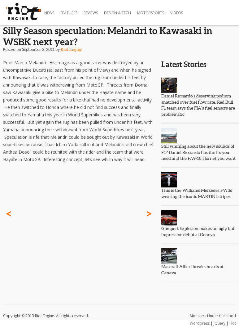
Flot (232, 323)
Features (68, 13)
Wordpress (200, 323)
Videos (176, 13)
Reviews (91, 13)
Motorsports (150, 13)
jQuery (219, 323)
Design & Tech (117, 13)
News (49, 13)
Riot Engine (71, 49)
